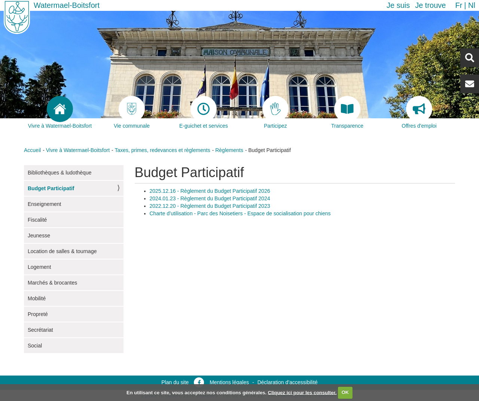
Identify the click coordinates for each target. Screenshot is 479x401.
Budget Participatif (51, 188)
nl (471, 5)
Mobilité (37, 298)
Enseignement (44, 204)
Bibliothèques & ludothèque (59, 173)
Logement (39, 267)
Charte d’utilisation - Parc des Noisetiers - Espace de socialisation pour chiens (240, 213)
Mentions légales (229, 382)
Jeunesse (39, 236)
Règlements (229, 150)
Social (35, 346)
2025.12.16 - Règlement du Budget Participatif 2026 (210, 191)
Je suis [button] (398, 5)
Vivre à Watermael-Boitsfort (78, 150)
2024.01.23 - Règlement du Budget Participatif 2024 (210, 198)
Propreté (38, 314)
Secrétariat (40, 330)
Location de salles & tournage (62, 251)
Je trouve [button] (430, 5)
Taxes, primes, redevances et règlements (162, 150)
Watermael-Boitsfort (67, 5)
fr (458, 5)
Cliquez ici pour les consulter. (302, 392)
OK (345, 392)
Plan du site (175, 382)
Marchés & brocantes (52, 283)
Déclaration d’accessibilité (287, 382)
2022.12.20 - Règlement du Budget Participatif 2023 (210, 206)
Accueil (32, 150)
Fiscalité (37, 220)
